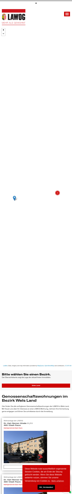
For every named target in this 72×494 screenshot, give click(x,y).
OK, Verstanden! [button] (46, 487)
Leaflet (5, 365)
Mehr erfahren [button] (57, 481)
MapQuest (40, 365)
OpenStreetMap (49, 365)
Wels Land (36, 386)
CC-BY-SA (68, 365)
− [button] (3, 34)
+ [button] (3, 30)
